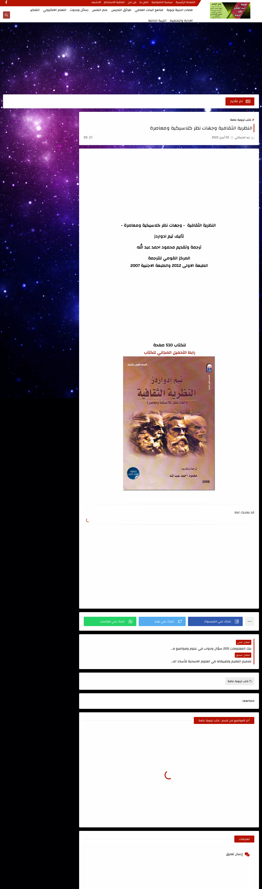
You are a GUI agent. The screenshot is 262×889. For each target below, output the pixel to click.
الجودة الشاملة (23, 233)
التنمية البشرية (57, 233)
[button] (216, 621)
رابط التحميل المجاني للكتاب (170, 353)
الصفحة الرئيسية (185, 4)
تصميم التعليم (23, 277)
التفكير (35, 10)
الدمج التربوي (57, 246)
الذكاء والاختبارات (23, 246)
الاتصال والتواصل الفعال (57, 172)
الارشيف (96, 4)
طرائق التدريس (121, 10)
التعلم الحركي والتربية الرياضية (23, 204)
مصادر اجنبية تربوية (180, 10)
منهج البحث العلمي (57, 342)
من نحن (132, 4)
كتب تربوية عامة (240, 120)
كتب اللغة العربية (23, 303)
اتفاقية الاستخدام (114, 4)
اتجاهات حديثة (57, 132)
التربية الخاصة (157, 21)
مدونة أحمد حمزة (54, 384)
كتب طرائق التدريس (23, 316)
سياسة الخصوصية (162, 4)
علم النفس (100, 10)
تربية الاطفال (57, 277)
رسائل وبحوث (79, 10)
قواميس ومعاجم (57, 303)
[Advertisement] (131, 58)
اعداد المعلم (57, 156)
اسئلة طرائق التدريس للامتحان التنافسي (23, 138)
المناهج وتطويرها (23, 259)
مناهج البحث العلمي (149, 10)
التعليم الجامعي (57, 220)
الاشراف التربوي (57, 188)
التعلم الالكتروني (54, 10)
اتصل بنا (144, 4)
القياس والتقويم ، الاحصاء (57, 261)
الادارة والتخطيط (181, 21)
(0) (90, 137)
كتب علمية (57, 329)
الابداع (23, 156)
